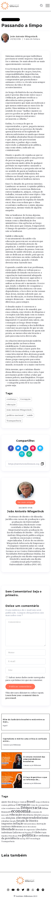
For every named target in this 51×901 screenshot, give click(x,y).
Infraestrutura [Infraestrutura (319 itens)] (30, 824)
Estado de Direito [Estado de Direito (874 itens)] (27, 820)
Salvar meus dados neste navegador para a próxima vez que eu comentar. (25, 678)
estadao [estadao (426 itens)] (5, 821)
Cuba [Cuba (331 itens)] (18, 808)
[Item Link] (11, 760)
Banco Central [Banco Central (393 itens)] (20, 802)
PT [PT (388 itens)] (37, 836)
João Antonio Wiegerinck (24, 36)
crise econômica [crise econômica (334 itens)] (8, 808)
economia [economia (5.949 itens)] (21, 811)
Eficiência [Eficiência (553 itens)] (28, 815)
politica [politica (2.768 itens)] (29, 835)
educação (11, 404)
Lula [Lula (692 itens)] (15, 832)
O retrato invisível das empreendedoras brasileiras (34, 759)
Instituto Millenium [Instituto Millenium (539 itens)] (11, 826)
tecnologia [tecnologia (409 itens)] (35, 838)
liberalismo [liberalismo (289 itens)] (32, 827)
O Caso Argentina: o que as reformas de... (35, 778)
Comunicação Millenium (12, 745)
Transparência (14, 421)
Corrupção (25, 399)
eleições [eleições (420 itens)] (37, 815)
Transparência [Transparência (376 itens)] (8, 841)
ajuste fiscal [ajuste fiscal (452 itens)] (7, 802)
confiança (11, 399)
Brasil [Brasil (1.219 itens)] (31, 801)
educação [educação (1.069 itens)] (15, 814)
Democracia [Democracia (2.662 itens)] (31, 808)
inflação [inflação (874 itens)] (18, 823)
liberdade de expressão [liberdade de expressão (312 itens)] (25, 830)
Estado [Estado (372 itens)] (13, 821)
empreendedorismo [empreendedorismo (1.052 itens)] (34, 817)
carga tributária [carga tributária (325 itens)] (42, 802)
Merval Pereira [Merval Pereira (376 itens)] (25, 833)
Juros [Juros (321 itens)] (24, 827)
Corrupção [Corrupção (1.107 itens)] (23, 804)
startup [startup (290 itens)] (23, 839)
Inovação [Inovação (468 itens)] (41, 824)
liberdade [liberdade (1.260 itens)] (8, 829)
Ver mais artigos (25, 502)
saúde (30, 415)
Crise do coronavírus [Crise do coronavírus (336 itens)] (40, 805)
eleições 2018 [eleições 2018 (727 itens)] (13, 818)
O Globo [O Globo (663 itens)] (36, 832)
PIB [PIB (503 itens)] (20, 836)
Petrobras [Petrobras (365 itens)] (12, 836)
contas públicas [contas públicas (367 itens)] (8, 805)
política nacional (15, 415)
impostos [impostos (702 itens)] (7, 823)
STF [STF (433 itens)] (28, 838)
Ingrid (5, 726)
